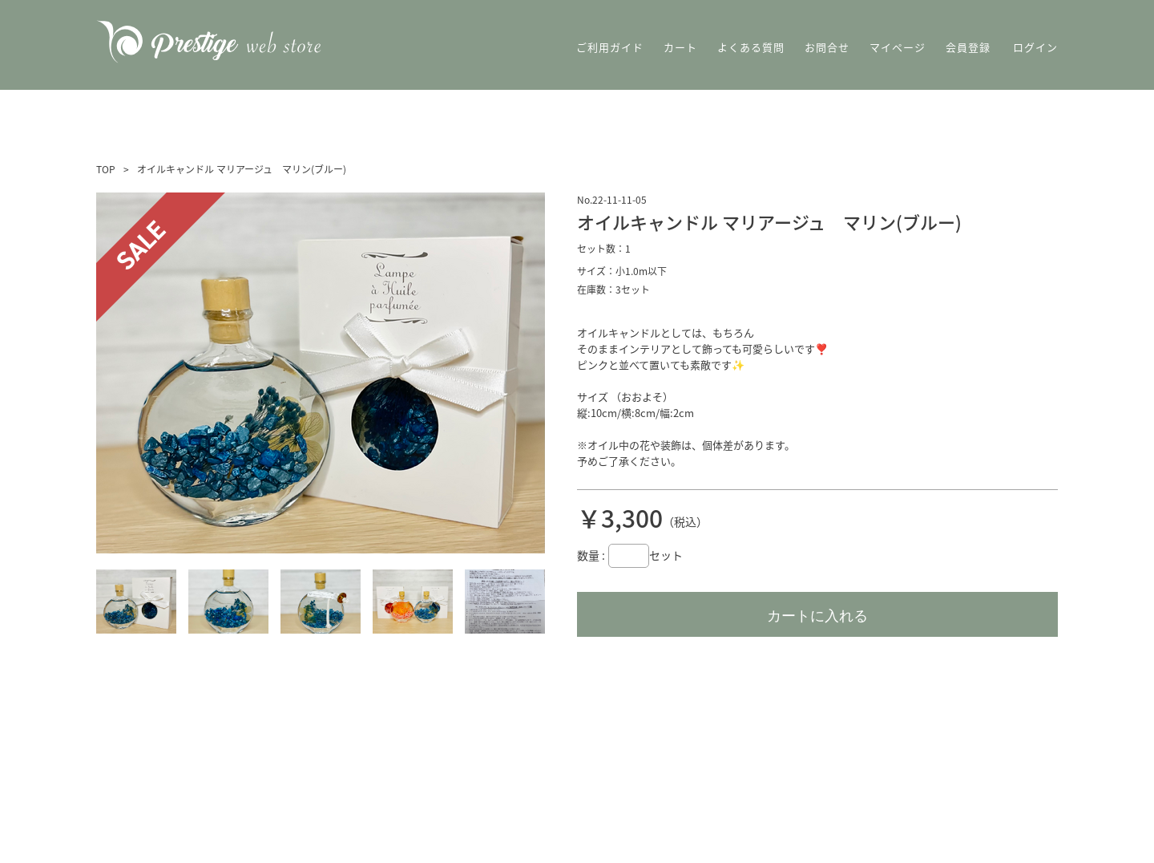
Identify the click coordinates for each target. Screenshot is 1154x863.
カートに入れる (817, 616)
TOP (105, 169)
